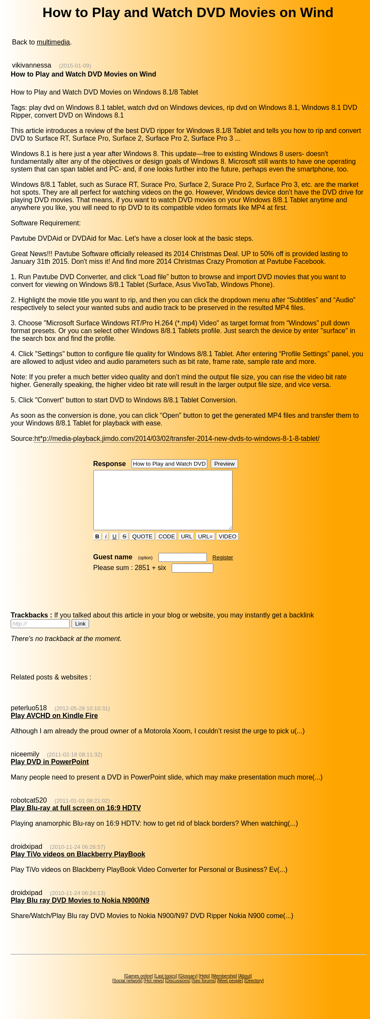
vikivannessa (31, 65)
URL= (206, 548)
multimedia (53, 42)
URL (186, 548)
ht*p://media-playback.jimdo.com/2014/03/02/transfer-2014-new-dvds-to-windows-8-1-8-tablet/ (176, 438)
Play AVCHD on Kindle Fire (54, 727)
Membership (224, 987)
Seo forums (204, 992)
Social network (127, 992)
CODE (166, 548)
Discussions (177, 992)
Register (222, 569)
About (245, 987)
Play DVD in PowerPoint (50, 773)
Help (204, 987)
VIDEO (227, 548)
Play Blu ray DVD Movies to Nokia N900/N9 (80, 912)
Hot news (154, 992)
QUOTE (142, 548)
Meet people (230, 992)
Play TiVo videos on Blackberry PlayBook (78, 865)
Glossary (187, 987)
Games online (138, 987)
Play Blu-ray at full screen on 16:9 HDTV (76, 819)
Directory (254, 992)
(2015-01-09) (75, 65)
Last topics (165, 987)
